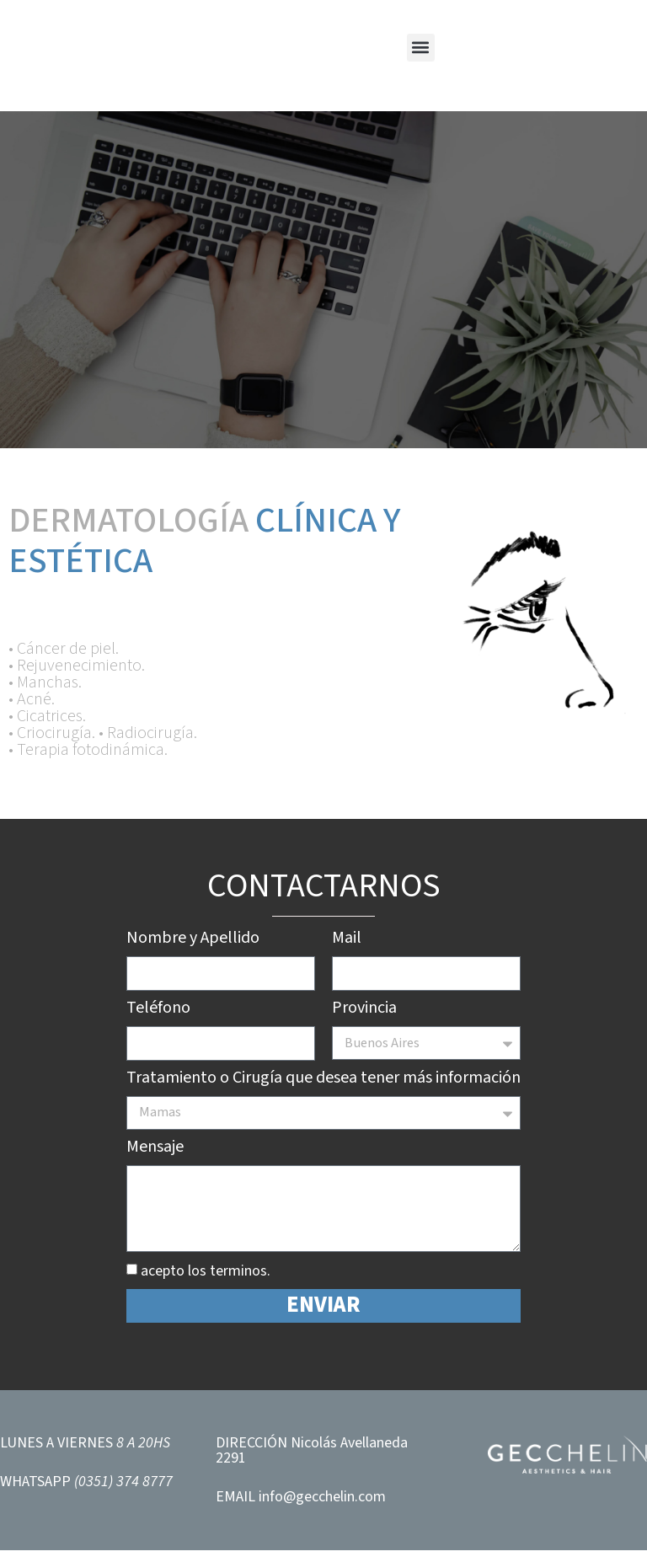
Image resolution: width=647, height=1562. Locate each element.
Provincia (364, 1012)
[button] (421, 48)
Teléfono (158, 1011)
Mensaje (155, 1152)
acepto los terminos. (205, 1282)
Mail (346, 939)
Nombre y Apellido (192, 939)
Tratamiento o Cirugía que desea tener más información (323, 1083)
